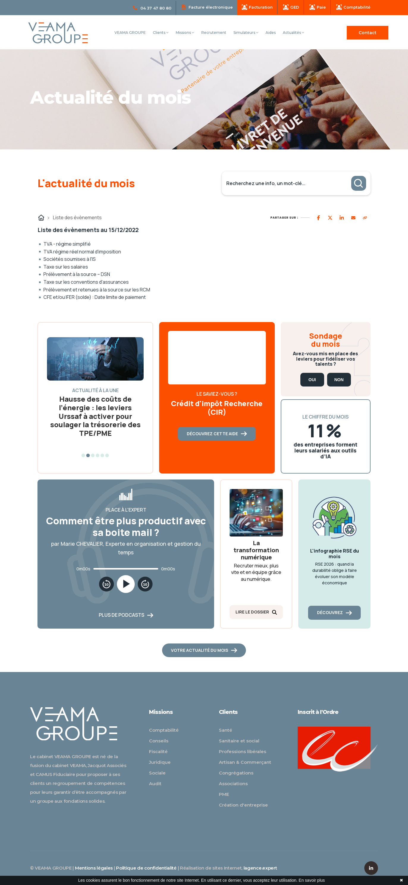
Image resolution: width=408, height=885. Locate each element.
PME (224, 794)
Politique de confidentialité (146, 868)
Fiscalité (158, 751)
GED (291, 7)
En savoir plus (312, 880)
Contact (367, 32)
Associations (233, 783)
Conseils (158, 741)
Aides (271, 32)
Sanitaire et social (239, 741)
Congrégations (236, 773)
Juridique (160, 762)
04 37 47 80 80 (152, 8)
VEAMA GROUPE (130, 32)
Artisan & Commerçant (245, 762)
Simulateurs (245, 32)
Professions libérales (242, 751)
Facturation (257, 7)
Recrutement (213, 32)
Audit (155, 783)
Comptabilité (353, 7)
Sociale (157, 773)
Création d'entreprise (243, 805)
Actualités (293, 32)
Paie (318, 7)
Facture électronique (207, 7)
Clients (161, 32)
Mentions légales (94, 868)
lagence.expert (260, 868)
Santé (225, 730)
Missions (185, 32)
